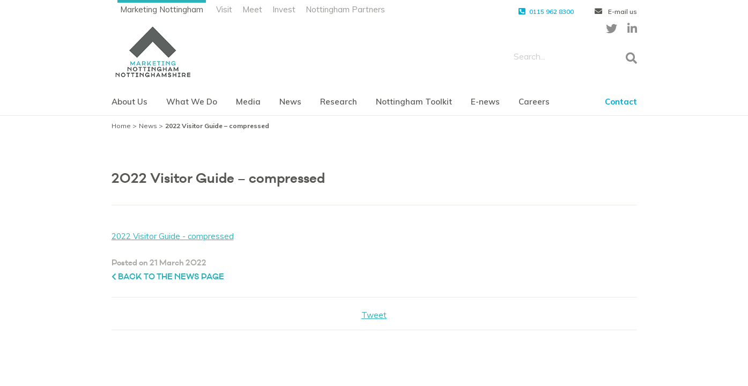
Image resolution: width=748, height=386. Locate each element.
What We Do (191, 101)
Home (121, 126)
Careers (534, 101)
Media (248, 101)
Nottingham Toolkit (414, 101)
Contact (621, 101)
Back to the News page (168, 277)
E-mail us (616, 12)
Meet (252, 9)
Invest (283, 9)
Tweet (374, 315)
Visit (224, 9)
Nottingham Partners (345, 9)
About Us (129, 101)
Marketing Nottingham (161, 9)
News (290, 101)
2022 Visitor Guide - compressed (173, 236)
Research (338, 101)
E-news (485, 101)
